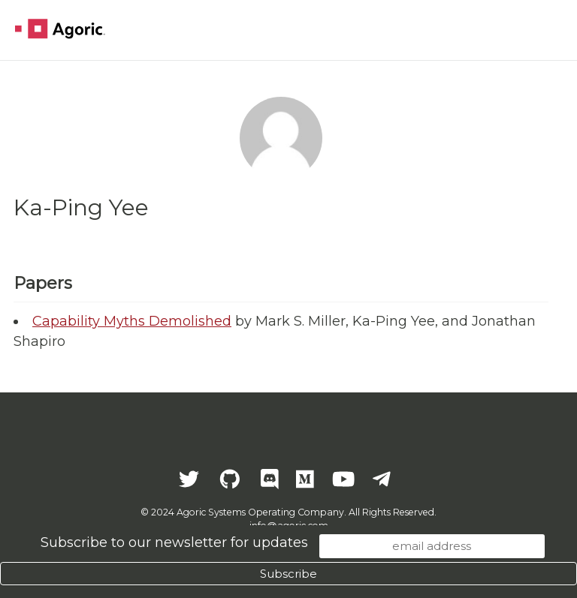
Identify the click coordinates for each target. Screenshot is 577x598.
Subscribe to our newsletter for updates (174, 542)
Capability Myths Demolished (131, 321)
